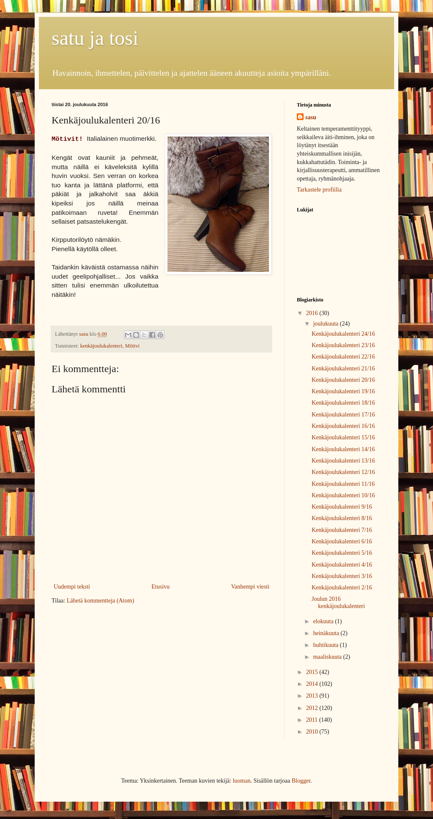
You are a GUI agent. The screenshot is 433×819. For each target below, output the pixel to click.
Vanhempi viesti (250, 586)
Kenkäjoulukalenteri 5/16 (342, 553)
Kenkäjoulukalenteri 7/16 (342, 530)
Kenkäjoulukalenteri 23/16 (343, 345)
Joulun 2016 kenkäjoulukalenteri (338, 602)
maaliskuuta (328, 657)
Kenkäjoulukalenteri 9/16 (342, 507)
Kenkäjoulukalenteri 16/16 (343, 426)
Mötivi (132, 346)
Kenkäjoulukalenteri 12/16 (343, 472)
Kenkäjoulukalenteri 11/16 (343, 484)
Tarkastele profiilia (319, 189)
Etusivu (160, 586)
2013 (313, 696)
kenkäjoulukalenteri (101, 346)
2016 (313, 313)
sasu (310, 117)
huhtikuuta (326, 645)
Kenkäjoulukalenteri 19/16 (343, 391)
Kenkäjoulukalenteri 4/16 (342, 565)
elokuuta (324, 621)
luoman (241, 781)
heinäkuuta (326, 633)
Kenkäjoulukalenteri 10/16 (343, 495)
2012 (313, 708)
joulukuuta (326, 323)
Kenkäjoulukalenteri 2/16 (342, 587)
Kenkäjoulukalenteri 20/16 (343, 380)
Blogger (301, 781)
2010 (313, 732)
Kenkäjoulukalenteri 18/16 (343, 403)
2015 (313, 672)
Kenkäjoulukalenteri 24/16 (343, 334)
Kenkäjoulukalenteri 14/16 (343, 449)
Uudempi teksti (72, 586)
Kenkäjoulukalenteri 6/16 (342, 541)
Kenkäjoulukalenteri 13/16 (343, 460)
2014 (313, 684)
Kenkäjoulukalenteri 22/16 (343, 356)
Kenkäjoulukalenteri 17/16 (343, 414)
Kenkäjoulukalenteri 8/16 (342, 518)
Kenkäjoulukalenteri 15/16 (343, 437)
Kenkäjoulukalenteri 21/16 (343, 368)
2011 (312, 720)
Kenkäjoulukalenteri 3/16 (342, 576)
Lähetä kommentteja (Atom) (100, 600)
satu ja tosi (95, 38)
